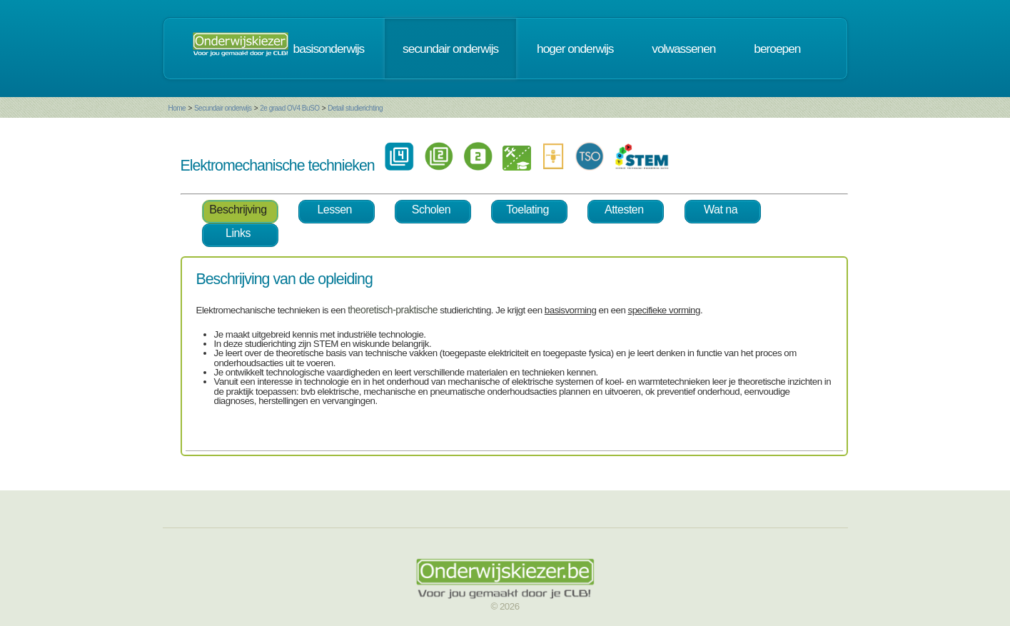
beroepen (777, 48)
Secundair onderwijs (223, 108)
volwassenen (683, 48)
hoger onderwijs (575, 48)
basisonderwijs (329, 48)
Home (177, 108)
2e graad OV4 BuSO (289, 108)
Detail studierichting (355, 108)
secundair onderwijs (450, 48)
